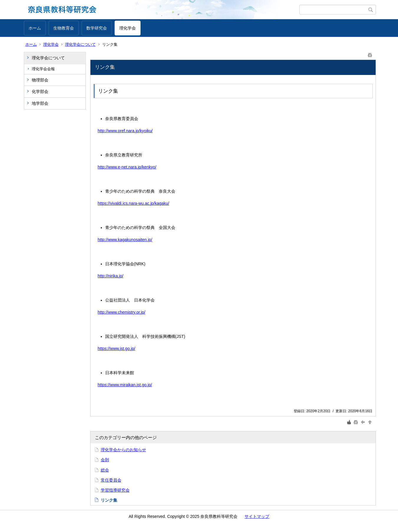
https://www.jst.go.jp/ (117, 348)
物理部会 (40, 80)
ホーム (35, 28)
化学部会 (40, 91)
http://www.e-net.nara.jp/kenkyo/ (127, 167)
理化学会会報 (43, 69)
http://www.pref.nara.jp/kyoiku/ (125, 130)
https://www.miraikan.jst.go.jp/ (125, 384)
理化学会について (80, 44)
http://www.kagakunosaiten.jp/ (125, 239)
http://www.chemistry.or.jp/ (122, 312)
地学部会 (40, 103)
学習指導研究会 (115, 490)
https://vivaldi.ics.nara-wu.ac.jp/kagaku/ (133, 203)
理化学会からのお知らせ (123, 449)
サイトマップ (257, 516)
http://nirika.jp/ (110, 276)
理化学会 (127, 28)
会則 (105, 459)
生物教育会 (63, 28)
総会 (105, 470)
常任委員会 (111, 480)
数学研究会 (96, 28)
